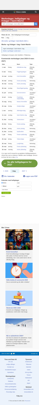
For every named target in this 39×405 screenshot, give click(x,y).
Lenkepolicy (10, 378)
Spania (3, 30)
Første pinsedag (21, 80)
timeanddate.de (28, 392)
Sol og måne (28, 372)
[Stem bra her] (11, 353)
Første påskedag (21, 146)
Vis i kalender (8, 176)
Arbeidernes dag (21, 67)
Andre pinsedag (21, 83)
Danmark (26, 29)
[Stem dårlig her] (14, 353)
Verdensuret (28, 361)
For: (7, 37)
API (29, 380)
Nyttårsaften (20, 131)
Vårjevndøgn (20, 139)
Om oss (10, 361)
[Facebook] (13, 399)
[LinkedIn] (19, 399)
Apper (28, 383)
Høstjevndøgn (21, 106)
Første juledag (21, 124)
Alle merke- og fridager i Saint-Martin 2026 (14, 41)
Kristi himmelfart (21, 76)
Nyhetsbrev (10, 372)
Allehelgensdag (21, 110)
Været (28, 369)
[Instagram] (22, 399)
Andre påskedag (21, 149)
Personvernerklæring (10, 389)
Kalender (28, 367)
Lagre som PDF (30, 176)
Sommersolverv (21, 92)
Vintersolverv (20, 119)
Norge (15, 29)
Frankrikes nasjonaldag (20, 97)
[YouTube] (25, 399)
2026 (6, 171)
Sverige (20, 29)
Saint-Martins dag (22, 115)
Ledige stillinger (10, 364)
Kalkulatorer (28, 377)
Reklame (10, 381)
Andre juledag (21, 128)
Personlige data (10, 392)
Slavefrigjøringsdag (22, 88)
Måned (3, 186)
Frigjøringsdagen (21, 71)
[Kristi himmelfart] (19, 245)
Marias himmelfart (22, 101)
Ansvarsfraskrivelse (10, 384)
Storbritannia (33, 29)
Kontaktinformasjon (10, 369)
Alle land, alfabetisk (11, 30)
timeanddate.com (28, 389)
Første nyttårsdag (22, 134)
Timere (29, 375)
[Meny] (3, 12)
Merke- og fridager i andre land (11, 51)
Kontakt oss (34, 353)
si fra (16, 157)
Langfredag (20, 143)
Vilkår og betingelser (10, 386)
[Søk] (36, 12)
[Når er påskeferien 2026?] (19, 332)
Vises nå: (18, 34)
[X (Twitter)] (16, 399)
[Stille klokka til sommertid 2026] (19, 276)
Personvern (27, 400)
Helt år (3, 183)
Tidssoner (28, 364)
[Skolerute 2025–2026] (19, 304)
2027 (23, 171)
